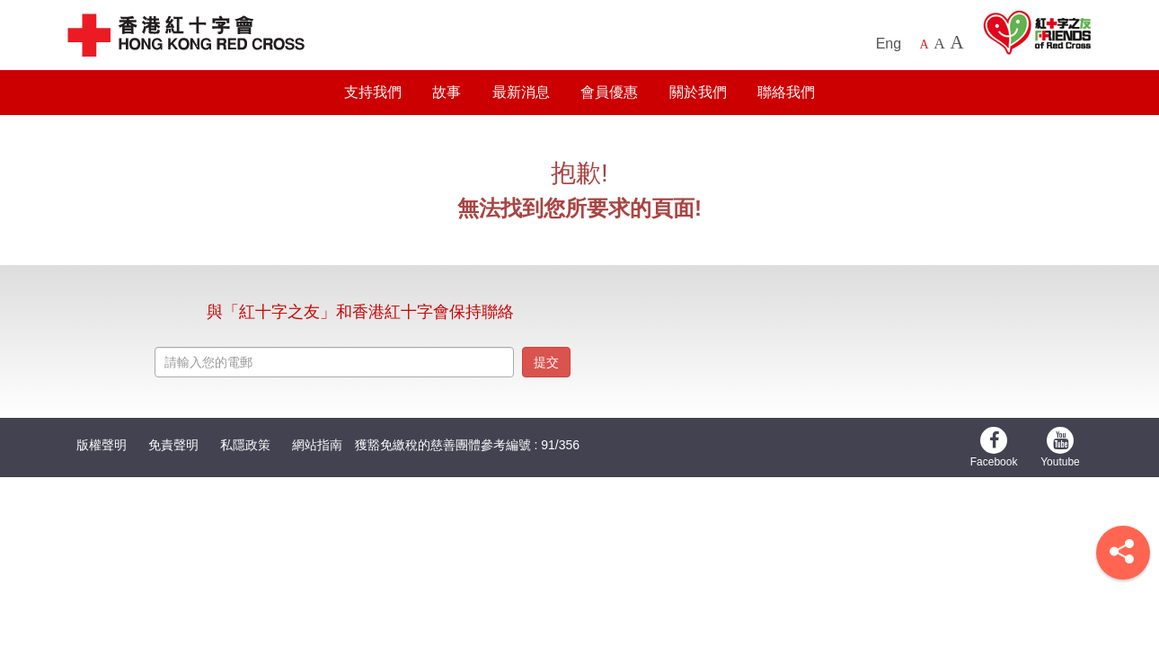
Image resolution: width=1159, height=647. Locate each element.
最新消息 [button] (521, 92)
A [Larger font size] (939, 43)
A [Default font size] (924, 44)
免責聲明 (173, 445)
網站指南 (317, 445)
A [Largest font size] (956, 42)
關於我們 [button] (698, 92)
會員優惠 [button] (609, 92)
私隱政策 (245, 445)
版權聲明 (101, 445)
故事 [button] (446, 92)
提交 (546, 362)
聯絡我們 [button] (786, 92)
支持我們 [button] (373, 92)
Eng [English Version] (888, 43)
